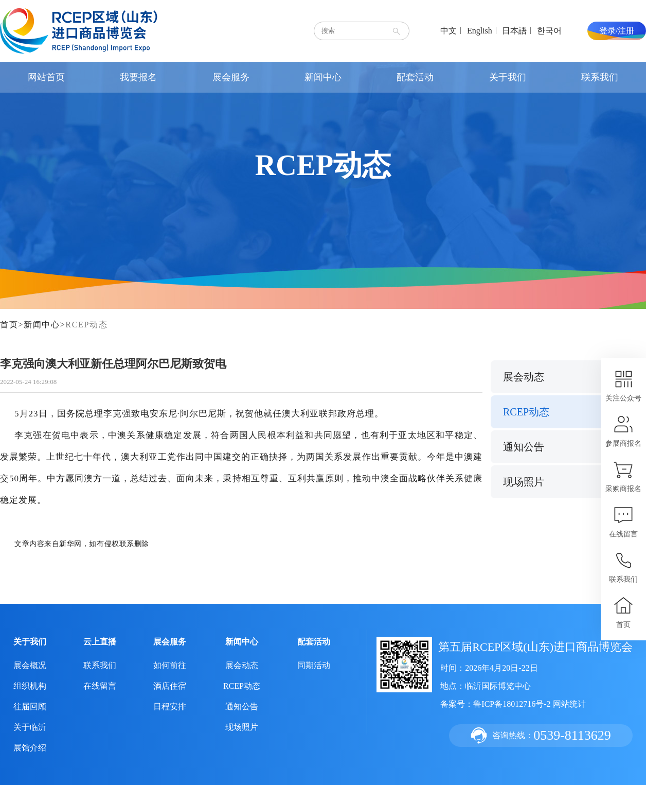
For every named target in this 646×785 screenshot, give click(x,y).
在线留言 (99, 686)
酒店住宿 (169, 686)
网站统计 (569, 704)
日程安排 (169, 706)
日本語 (514, 30)
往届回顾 (29, 706)
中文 (448, 30)
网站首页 (46, 77)
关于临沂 (29, 727)
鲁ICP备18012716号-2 (511, 704)
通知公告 (523, 446)
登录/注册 (616, 30)
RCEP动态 (86, 324)
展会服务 (230, 77)
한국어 (549, 30)
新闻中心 (323, 77)
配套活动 (415, 77)
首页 (9, 324)
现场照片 (523, 481)
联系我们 (599, 77)
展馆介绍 (29, 747)
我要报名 (138, 77)
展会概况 (29, 665)
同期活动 (313, 665)
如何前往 (169, 665)
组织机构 (29, 686)
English (479, 30)
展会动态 (523, 376)
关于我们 (507, 77)
